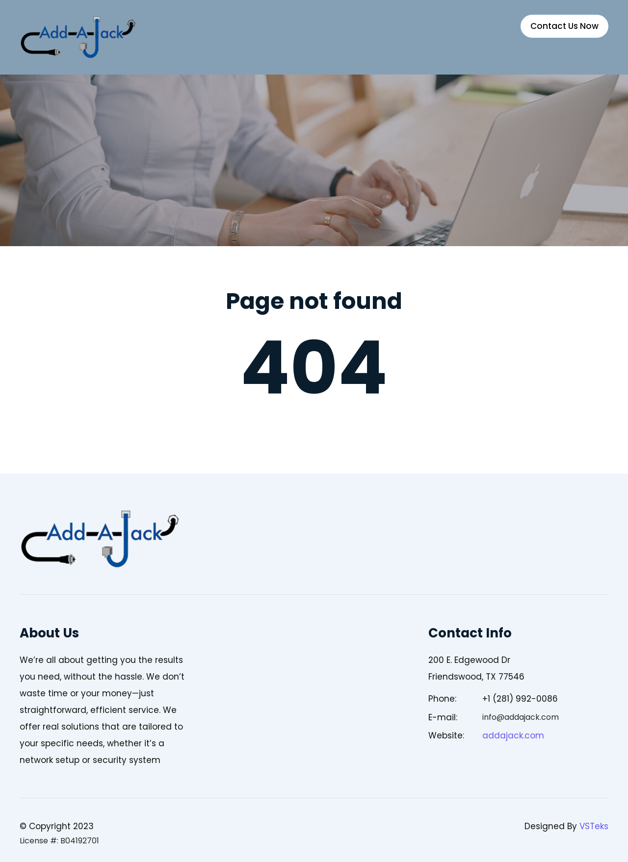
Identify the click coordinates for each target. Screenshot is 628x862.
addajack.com (513, 735)
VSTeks (593, 826)
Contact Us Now (564, 26)
